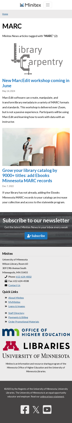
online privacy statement (52, 396)
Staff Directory (16, 312)
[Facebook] (25, 409)
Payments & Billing (18, 317)
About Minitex (16, 297)
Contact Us (14, 285)
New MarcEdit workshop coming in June (35, 83)
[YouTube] (47, 409)
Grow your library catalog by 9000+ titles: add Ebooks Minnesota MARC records (29, 175)
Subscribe (36, 236)
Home (5, 14)
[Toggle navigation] (47, 5)
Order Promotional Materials (23, 321)
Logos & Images (16, 306)
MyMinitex (14, 301)
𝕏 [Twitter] (36, 409)
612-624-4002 (24, 276)
